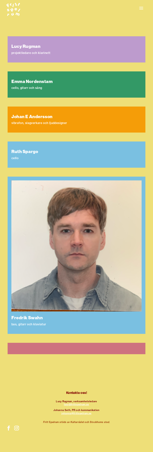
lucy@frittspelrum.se (76, 404)
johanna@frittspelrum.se (76, 413)
